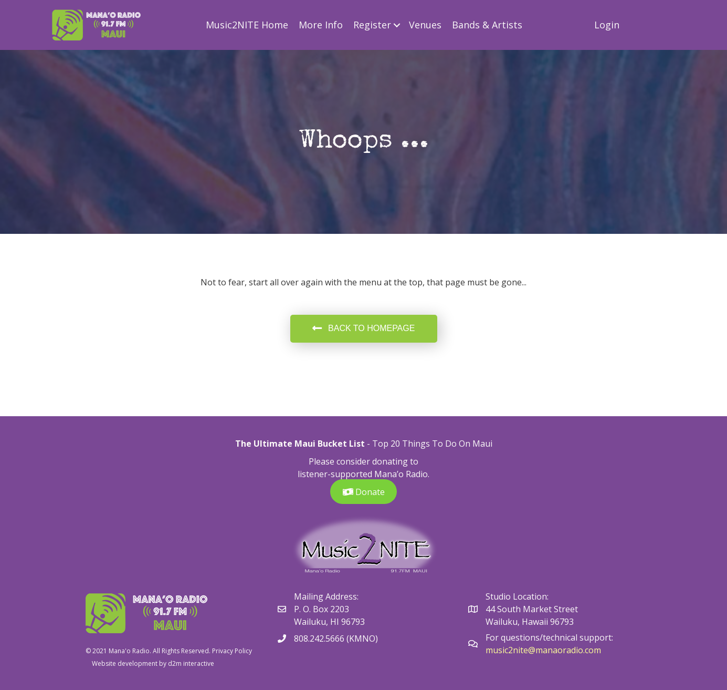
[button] (397, 25)
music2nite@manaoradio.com (543, 650)
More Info (321, 24)
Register (372, 24)
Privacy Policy (232, 650)
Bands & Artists (487, 24)
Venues (425, 24)
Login (606, 24)
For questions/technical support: (550, 637)
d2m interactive (191, 663)
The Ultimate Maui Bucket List (300, 443)
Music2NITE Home (247, 24)
